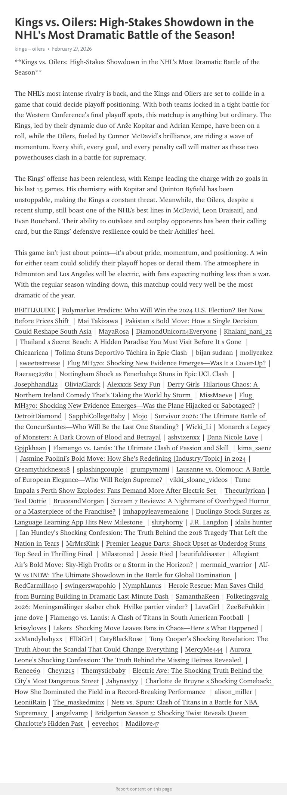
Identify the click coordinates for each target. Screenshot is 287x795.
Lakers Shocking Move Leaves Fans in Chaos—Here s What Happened (155, 628)
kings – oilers (30, 48)
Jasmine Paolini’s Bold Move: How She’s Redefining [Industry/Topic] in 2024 (133, 458)
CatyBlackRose (120, 639)
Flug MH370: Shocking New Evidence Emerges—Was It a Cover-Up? (166, 363)
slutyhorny (167, 522)
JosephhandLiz (36, 384)
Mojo (140, 416)
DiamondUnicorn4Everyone (176, 331)
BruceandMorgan (78, 501)
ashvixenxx (184, 437)
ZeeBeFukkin (245, 607)
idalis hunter (253, 522)
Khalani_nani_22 (248, 331)
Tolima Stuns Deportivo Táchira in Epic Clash (122, 352)
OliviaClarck (82, 384)
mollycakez (256, 352)
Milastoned (117, 554)
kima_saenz (254, 448)
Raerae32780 (33, 374)
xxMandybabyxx (38, 639)
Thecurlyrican (245, 490)
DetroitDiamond (38, 416)
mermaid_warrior (226, 565)
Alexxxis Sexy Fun (133, 384)
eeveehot (105, 723)
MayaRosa (114, 331)
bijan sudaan (214, 352)
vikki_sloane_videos (199, 480)
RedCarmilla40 (36, 585)
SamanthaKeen (197, 596)
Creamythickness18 (42, 469)
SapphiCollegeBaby (97, 416)
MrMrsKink (82, 543)
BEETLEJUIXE (35, 310)
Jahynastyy (122, 681)
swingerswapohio (90, 585)
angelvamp (72, 713)
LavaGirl (207, 607)
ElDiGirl (81, 639)
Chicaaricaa (31, 352)
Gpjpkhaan (30, 448)
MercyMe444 (204, 649)
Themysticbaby (103, 670)
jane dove (29, 617)
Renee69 (27, 670)
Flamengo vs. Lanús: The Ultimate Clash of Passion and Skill (142, 448)
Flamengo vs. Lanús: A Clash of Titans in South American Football (147, 617)
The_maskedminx (78, 702)
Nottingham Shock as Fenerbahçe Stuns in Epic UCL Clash (144, 374)
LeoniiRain (30, 702)
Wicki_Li (198, 427)
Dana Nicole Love (232, 437)
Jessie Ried (157, 554)
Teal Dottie (30, 501)
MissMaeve (216, 395)
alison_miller (233, 692)
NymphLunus (142, 585)
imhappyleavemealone (156, 511)
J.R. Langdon (209, 522)
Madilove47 (142, 723)
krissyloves (30, 628)
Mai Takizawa (98, 321)
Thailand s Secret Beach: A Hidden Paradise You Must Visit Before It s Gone (131, 342)
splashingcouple (100, 469)
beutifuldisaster (202, 554)
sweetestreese (40, 363)
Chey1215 (60, 670)
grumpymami (149, 469)
